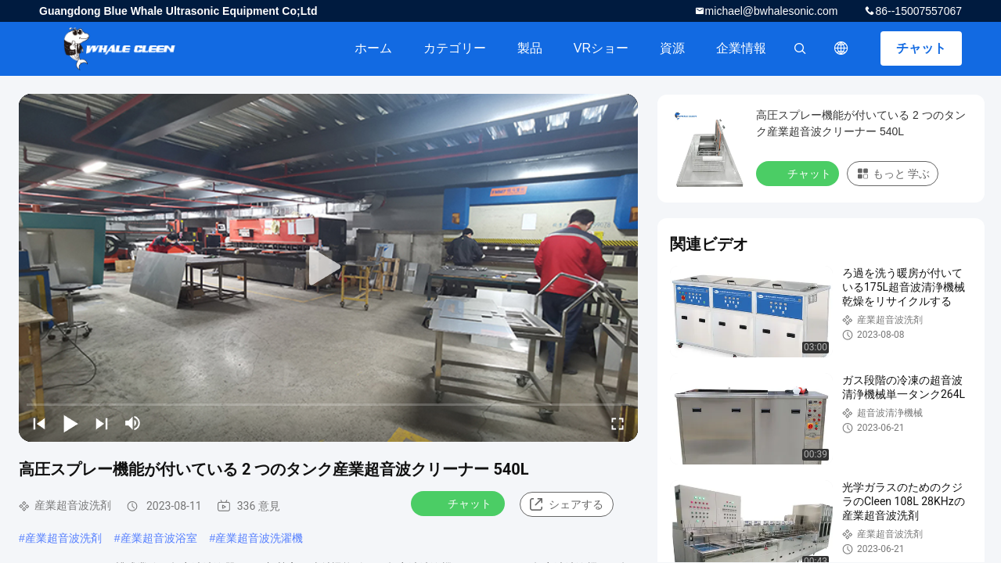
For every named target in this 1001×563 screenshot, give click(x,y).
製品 (529, 48)
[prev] (39, 423)
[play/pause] (70, 423)
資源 (672, 48)
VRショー (601, 48)
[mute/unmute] (133, 423)
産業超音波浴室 (159, 538)
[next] (101, 423)
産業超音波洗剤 (63, 538)
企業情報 (741, 48)
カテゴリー (454, 48)
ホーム (373, 48)
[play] (328, 267)
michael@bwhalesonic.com (771, 11)
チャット (921, 48)
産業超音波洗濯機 (259, 538)
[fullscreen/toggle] (617, 423)
